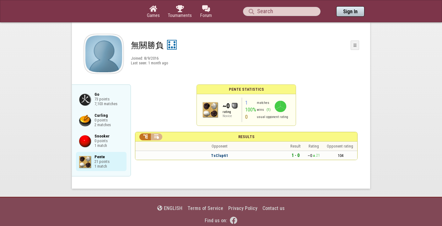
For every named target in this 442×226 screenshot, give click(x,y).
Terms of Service (205, 191)
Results (246, 119)
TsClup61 (219, 138)
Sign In (350, 11)
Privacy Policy (242, 191)
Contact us (273, 191)
